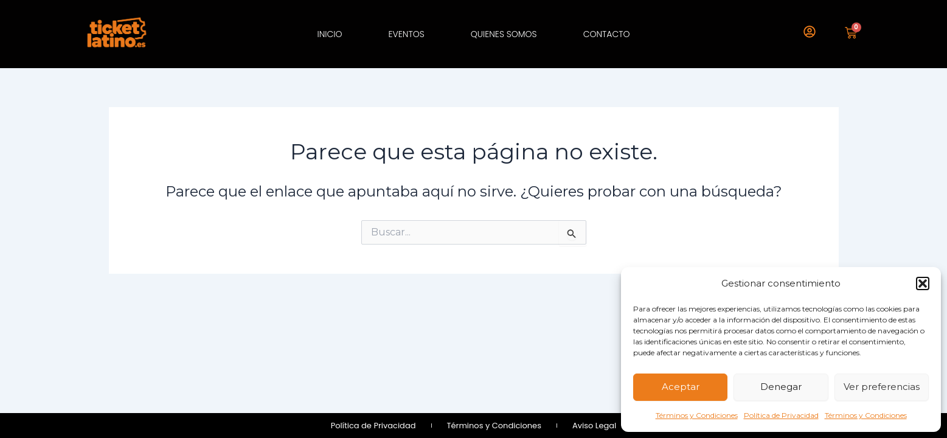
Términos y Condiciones (697, 415)
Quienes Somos (504, 34)
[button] (923, 283)
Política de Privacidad (781, 415)
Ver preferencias (882, 386)
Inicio (329, 34)
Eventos (406, 34)
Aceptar (680, 386)
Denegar (781, 386)
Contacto (606, 34)
